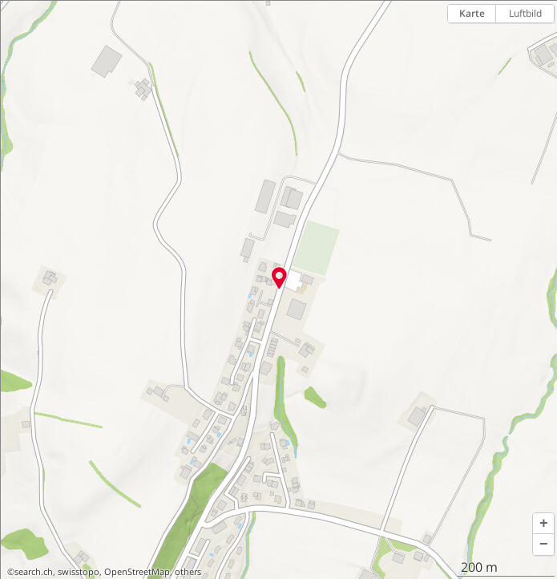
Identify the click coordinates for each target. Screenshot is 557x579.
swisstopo (78, 571)
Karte (472, 13)
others (188, 571)
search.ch (33, 571)
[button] (543, 523)
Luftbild (525, 13)
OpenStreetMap (137, 571)
